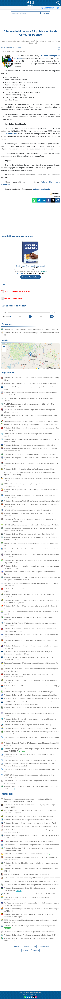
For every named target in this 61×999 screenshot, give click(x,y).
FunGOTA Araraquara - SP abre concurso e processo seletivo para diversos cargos (31, 479)
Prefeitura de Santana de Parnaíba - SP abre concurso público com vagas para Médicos (31, 647)
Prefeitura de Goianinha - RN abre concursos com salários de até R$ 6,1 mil (31, 935)
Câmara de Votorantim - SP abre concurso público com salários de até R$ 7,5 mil (31, 664)
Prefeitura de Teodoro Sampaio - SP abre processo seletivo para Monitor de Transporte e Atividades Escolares (32, 578)
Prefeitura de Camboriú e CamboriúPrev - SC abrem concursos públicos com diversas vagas (30, 858)
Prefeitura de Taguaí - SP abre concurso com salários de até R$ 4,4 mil (30, 445)
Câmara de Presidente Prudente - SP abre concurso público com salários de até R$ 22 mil (31, 505)
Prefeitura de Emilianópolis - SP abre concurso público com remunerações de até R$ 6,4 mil (31, 429)
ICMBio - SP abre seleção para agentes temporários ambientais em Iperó (30, 424)
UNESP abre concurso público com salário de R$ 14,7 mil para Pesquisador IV (31, 738)
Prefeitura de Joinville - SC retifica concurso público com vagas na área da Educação (31, 864)
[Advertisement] (30, 21)
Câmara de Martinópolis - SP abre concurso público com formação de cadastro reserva (29, 496)
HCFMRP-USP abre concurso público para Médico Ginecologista (27, 510)
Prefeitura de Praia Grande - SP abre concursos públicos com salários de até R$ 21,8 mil (30, 393)
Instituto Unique (10, 134)
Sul (33, 946)
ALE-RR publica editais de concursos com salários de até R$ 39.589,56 (29, 894)
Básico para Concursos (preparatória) (30, 266)
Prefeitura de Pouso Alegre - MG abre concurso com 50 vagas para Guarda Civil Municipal (31, 836)
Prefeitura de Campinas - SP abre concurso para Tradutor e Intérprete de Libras (31, 458)
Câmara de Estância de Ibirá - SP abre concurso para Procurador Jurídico (31, 329)
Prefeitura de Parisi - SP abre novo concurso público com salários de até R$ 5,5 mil (31, 334)
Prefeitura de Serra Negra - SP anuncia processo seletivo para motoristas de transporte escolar (30, 449)
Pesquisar (44, 13)
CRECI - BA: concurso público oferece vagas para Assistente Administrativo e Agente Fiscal (31, 921)
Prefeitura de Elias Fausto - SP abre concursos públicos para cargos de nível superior (30, 624)
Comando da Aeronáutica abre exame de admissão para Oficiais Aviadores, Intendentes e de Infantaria (28, 800)
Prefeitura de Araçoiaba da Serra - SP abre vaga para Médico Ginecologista (31, 383)
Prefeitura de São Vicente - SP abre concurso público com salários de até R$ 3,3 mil (31, 641)
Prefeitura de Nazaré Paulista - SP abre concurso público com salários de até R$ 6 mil (31, 681)
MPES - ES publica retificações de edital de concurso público (30, 854)
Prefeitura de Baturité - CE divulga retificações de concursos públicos (29, 927)
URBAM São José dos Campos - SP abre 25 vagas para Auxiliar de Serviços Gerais (31, 635)
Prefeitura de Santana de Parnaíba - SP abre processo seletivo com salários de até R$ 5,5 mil (31, 555)
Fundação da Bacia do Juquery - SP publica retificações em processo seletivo (29, 714)
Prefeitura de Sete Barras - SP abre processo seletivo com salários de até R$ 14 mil (31, 379)
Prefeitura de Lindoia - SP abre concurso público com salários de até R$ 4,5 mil (31, 464)
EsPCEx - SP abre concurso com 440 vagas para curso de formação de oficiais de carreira (29, 411)
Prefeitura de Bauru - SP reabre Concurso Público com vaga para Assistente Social (31, 787)
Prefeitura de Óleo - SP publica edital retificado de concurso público (29, 469)
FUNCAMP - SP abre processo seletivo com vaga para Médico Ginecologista (31, 698)
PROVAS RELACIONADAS (14, 298)
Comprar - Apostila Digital (30, 277)
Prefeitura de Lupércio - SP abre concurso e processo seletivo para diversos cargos (31, 590)
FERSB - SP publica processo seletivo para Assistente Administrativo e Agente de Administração (29, 473)
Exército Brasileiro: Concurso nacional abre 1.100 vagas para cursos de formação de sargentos (30, 811)
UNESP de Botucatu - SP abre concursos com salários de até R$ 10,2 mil (30, 760)
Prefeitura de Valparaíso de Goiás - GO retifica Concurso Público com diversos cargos (29, 889)
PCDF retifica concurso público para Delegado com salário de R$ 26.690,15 (31, 885)
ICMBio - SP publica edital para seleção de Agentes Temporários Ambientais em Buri (27, 485)
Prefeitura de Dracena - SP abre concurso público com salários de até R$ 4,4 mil (32, 687)
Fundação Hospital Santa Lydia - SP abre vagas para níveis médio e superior (28, 435)
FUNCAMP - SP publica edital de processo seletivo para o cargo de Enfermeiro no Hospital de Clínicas (28, 653)
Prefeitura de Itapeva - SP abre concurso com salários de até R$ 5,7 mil (30, 728)
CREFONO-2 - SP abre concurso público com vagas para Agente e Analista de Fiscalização (31, 584)
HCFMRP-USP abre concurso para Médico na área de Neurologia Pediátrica (31, 525)
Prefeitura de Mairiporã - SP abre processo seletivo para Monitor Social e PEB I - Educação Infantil (31, 630)
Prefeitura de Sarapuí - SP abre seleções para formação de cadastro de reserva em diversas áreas (30, 529)
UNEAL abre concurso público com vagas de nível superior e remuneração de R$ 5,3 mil (31, 910)
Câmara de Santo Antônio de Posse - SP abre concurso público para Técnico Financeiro (32, 550)
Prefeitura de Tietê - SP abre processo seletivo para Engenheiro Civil (29, 534)
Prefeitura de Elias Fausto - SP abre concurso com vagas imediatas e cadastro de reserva (29, 595)
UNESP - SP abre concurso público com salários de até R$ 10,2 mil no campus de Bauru (29, 755)
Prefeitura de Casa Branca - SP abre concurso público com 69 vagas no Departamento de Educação (30, 720)
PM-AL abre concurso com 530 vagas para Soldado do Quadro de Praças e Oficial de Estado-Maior (31, 904)
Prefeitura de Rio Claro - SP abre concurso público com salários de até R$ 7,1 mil (30, 607)
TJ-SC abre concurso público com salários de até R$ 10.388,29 (26, 874)
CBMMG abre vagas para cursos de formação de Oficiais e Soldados (29, 841)
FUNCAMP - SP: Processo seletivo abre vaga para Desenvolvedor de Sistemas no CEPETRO (28, 658)
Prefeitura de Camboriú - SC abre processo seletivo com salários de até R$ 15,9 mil (31, 870)
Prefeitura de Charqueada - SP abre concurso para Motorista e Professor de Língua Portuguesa (32, 561)
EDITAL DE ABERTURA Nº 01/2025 (17, 291)
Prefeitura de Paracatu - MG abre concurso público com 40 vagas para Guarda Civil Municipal (30, 831)
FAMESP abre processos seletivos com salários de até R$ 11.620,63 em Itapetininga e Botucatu (29, 405)
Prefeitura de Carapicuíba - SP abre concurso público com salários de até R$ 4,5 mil (31, 490)
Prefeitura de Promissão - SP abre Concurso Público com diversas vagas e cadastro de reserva (31, 670)
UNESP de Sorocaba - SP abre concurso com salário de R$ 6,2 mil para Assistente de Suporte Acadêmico (29, 765)
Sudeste (25, 946)
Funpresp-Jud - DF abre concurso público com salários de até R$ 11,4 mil (30, 881)
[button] (3, 3)
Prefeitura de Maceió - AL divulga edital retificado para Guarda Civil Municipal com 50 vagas (29, 915)
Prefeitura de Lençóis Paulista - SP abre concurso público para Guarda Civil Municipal (31, 744)
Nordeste (35, 950)
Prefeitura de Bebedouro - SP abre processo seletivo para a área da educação (28, 618)
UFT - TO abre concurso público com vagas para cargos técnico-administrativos (27, 898)
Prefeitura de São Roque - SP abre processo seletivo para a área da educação (28, 514)
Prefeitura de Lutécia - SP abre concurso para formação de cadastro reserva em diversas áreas (29, 675)
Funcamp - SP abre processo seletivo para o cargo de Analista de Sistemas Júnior (31, 388)
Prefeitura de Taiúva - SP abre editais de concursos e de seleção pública (30, 695)
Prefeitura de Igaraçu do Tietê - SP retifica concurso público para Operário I (32, 501)
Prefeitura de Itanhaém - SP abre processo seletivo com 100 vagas (28, 725)
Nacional (15, 946)
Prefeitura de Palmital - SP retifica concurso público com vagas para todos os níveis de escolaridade (31, 538)
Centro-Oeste (43, 946)
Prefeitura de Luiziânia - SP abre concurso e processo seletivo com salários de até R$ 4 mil (31, 440)
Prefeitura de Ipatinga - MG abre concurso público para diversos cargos (30, 826)
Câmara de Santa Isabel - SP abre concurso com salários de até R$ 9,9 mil (31, 421)
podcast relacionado (41, 189)
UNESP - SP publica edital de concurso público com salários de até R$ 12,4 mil (31, 770)
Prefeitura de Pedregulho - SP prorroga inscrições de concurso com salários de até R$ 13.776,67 (31, 750)
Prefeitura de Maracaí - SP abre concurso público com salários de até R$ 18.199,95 (30, 416)
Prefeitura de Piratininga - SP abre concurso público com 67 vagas (28, 691)
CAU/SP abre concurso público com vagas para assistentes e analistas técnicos (29, 399)
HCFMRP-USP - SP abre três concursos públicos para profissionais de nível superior (31, 613)
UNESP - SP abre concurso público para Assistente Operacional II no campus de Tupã (29, 776)
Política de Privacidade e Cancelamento (30, 992)
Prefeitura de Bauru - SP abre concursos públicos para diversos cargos (30, 454)
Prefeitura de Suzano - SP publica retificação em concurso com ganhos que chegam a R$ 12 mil (31, 567)
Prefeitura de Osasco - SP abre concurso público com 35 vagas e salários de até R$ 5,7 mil (31, 732)
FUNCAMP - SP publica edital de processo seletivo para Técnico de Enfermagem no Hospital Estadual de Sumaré (28, 703)
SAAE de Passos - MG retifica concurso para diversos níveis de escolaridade (31, 845)
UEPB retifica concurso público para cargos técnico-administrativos (29, 931)
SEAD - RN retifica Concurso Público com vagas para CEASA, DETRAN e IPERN (29, 939)
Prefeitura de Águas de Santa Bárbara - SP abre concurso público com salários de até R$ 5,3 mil (30, 520)
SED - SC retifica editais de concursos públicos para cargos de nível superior (32, 878)
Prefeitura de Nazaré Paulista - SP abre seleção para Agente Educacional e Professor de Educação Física (31, 601)
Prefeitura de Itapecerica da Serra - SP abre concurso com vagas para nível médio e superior (31, 708)
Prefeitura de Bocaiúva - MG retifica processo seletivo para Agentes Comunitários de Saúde (28, 849)
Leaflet (39, 368)
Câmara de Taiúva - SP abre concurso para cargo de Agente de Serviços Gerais (30, 573)
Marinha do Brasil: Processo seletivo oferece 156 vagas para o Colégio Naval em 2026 (29, 806)
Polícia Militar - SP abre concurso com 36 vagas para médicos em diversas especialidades (31, 782)
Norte (25, 950)
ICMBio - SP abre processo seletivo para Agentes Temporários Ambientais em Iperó (31, 544)
